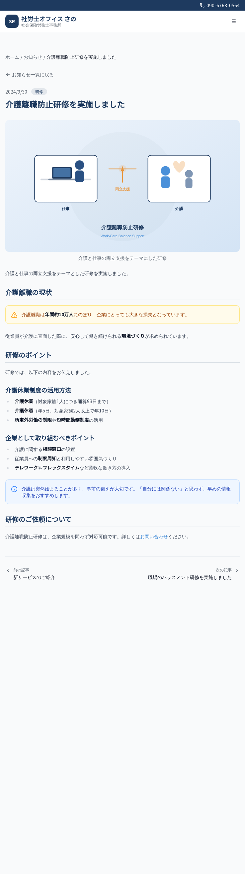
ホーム (12, 56)
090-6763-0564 (220, 5)
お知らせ (33, 56)
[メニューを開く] (234, 21)
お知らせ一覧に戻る (29, 74)
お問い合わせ (154, 536)
